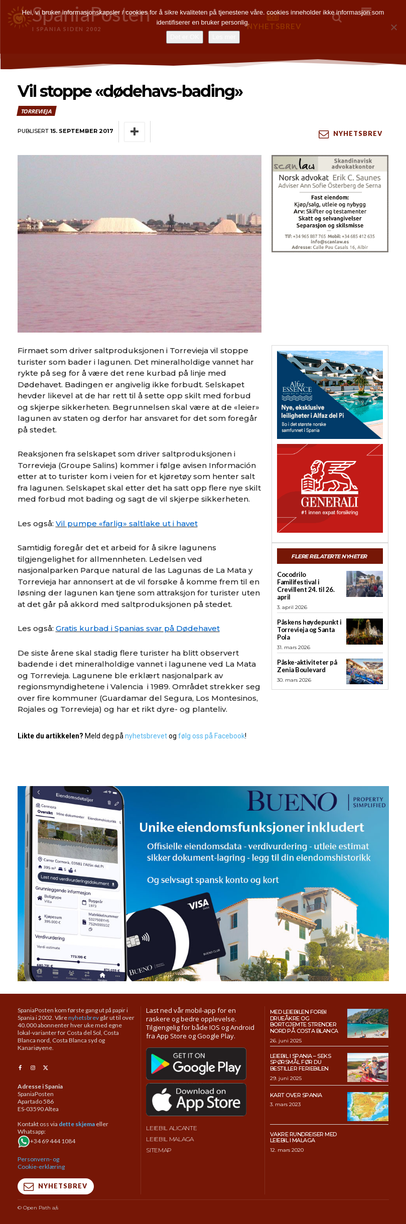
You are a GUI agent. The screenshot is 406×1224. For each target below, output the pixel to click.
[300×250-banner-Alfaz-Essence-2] (330, 395)
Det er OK (184, 37)
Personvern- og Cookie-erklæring (41, 1162)
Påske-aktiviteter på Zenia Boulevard (307, 665)
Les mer (224, 37)
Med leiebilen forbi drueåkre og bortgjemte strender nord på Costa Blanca (304, 1021)
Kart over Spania (296, 1094)
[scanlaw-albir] (330, 203)
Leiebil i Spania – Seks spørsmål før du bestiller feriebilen (300, 1062)
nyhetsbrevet (146, 735)
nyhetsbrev (83, 1017)
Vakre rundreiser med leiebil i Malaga (303, 1137)
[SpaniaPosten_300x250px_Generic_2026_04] (330, 488)
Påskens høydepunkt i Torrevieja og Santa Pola (309, 629)
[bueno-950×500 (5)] (203, 883)
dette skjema (77, 1123)
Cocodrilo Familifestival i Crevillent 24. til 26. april (305, 585)
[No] (393, 27)
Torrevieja (37, 111)
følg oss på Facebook (211, 735)
